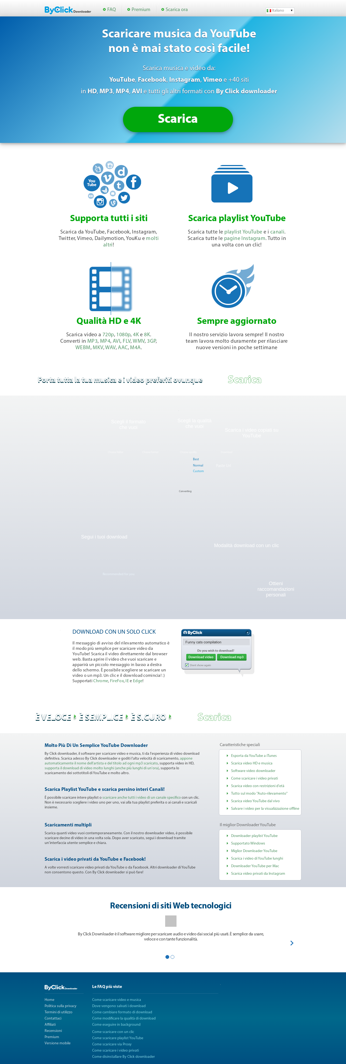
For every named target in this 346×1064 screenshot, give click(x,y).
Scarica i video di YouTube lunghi (257, 859)
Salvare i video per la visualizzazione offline (265, 809)
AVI (116, 341)
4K (136, 335)
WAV (110, 348)
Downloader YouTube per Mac (255, 866)
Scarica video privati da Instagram (258, 874)
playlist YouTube (243, 232)
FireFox (117, 681)
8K (147, 335)
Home (49, 1000)
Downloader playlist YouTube (254, 836)
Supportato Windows (248, 844)
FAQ (111, 9)
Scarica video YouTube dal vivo (255, 801)
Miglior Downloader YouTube (254, 851)
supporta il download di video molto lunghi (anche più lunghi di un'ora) (102, 768)
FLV (127, 341)
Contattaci (53, 1019)
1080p (123, 335)
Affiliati (50, 1025)
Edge (137, 681)
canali (277, 232)
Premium (141, 9)
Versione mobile (58, 1043)
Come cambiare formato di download (122, 1012)
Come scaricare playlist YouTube (117, 1038)
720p (108, 335)
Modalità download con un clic (246, 545)
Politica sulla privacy (60, 1006)
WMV (139, 341)
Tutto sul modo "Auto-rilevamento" (259, 794)
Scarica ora (177, 9)
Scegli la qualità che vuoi (194, 423)
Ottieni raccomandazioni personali (275, 589)
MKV (98, 348)
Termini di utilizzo (58, 1012)
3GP (151, 341)
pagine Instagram (244, 238)
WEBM (83, 348)
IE (127, 681)
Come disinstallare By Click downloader (123, 1057)
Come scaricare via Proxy (112, 1044)
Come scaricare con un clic (113, 1032)
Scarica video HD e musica (251, 763)
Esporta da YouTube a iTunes (254, 756)
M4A (135, 348)
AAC (123, 348)
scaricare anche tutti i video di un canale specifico (141, 798)
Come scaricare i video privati (254, 779)
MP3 (92, 341)
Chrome (100, 681)
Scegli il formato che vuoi (128, 424)
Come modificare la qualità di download (124, 1019)
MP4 (105, 341)
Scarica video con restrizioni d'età (257, 786)
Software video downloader (253, 771)
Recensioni (53, 1031)
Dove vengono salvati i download (119, 1006)
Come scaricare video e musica (116, 1000)
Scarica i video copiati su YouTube (251, 432)
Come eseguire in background (116, 1025)
